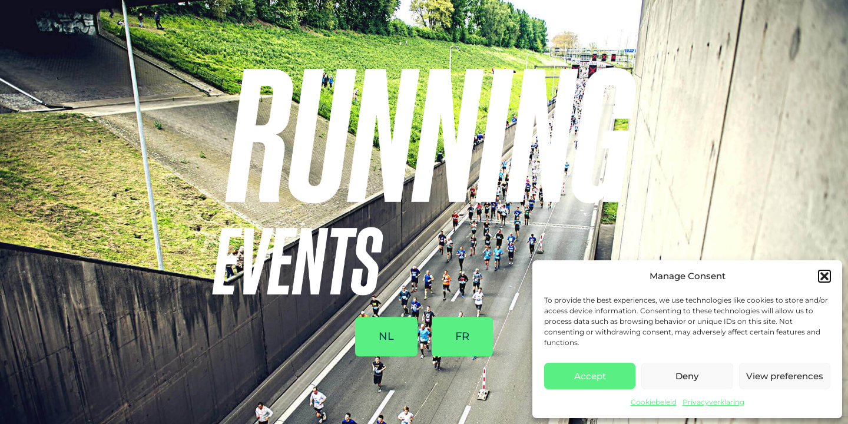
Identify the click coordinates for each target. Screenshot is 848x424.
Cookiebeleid (654, 402)
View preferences (784, 376)
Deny (686, 376)
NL (386, 336)
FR (462, 336)
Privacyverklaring (713, 402)
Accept (590, 376)
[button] (824, 276)
